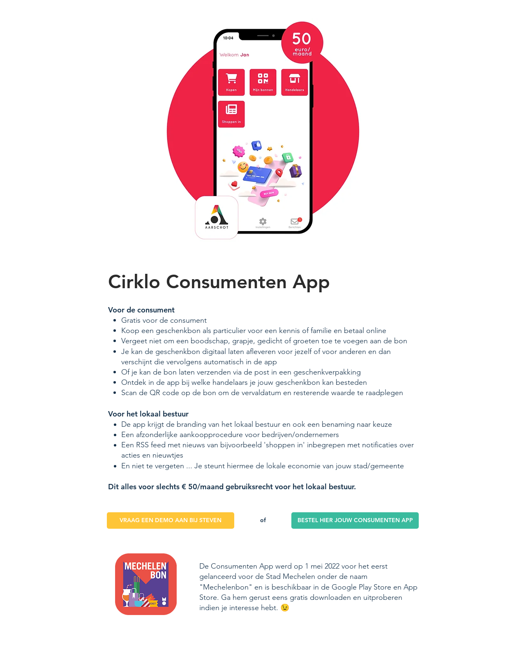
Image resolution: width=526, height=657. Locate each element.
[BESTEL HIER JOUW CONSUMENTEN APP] (355, 520)
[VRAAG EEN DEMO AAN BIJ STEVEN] (170, 520)
